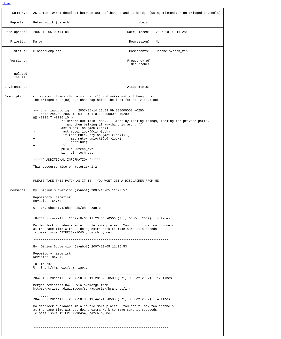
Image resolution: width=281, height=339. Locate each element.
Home (6, 3)
